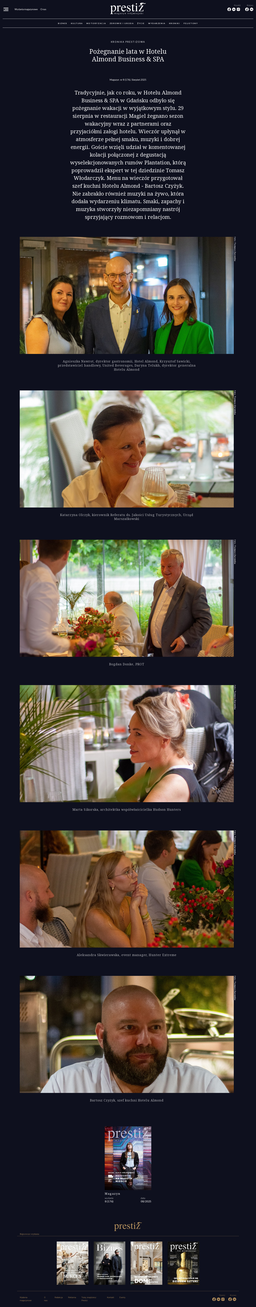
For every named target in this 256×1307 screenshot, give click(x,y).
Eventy (122, 1297)
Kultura (77, 23)
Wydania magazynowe (26, 9)
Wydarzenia (157, 23)
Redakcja (59, 1297)
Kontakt (110, 1297)
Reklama (72, 1297)
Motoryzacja (96, 23)
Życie (141, 23)
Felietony (191, 23)
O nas (43, 9)
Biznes (62, 23)
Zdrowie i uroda (122, 23)
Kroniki (174, 23)
